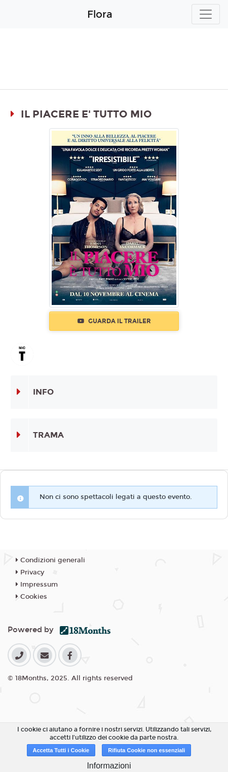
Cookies (31, 597)
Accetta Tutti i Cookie (61, 750)
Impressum (37, 585)
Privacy (30, 572)
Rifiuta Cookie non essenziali (146, 750)
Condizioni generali (50, 560)
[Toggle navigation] (206, 14)
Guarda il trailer (114, 321)
